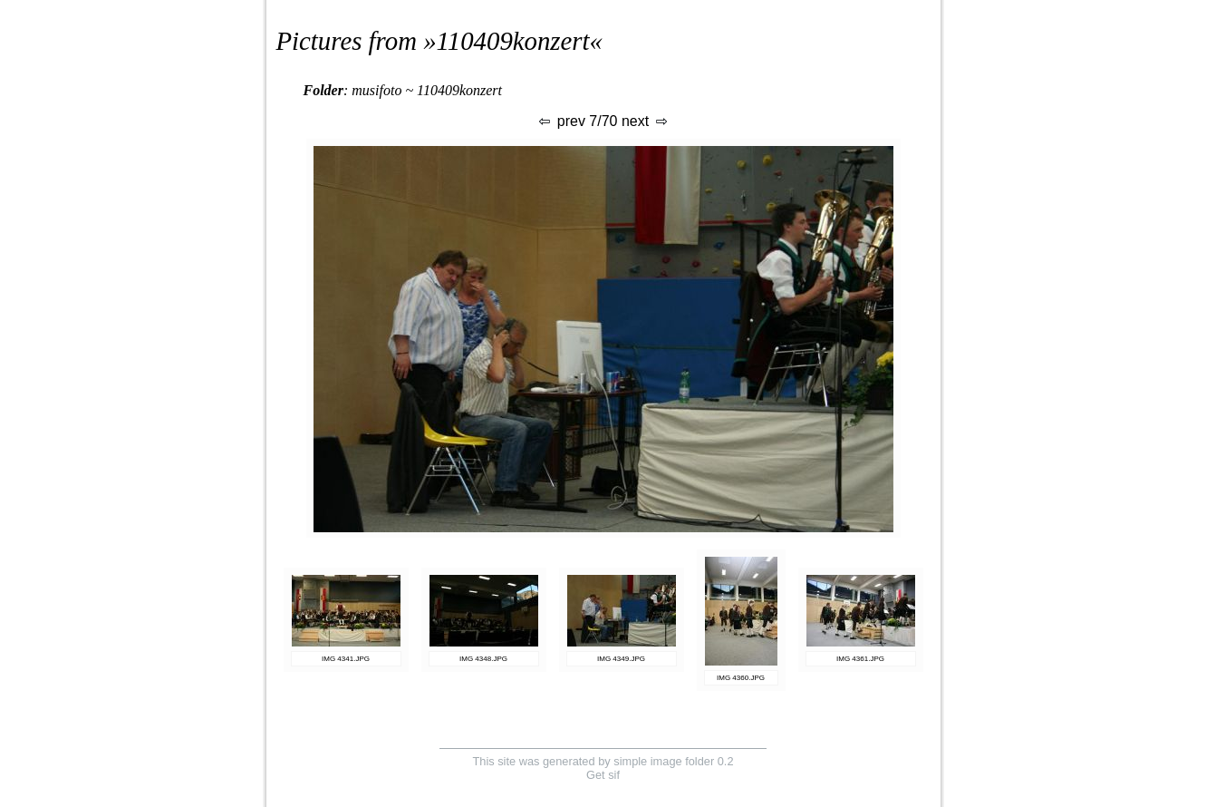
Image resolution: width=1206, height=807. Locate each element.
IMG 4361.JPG (860, 659)
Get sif (603, 775)
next (646, 121)
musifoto (376, 90)
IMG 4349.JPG (621, 659)
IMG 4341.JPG (346, 659)
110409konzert (513, 40)
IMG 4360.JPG (741, 678)
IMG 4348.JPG (483, 659)
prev (560, 121)
